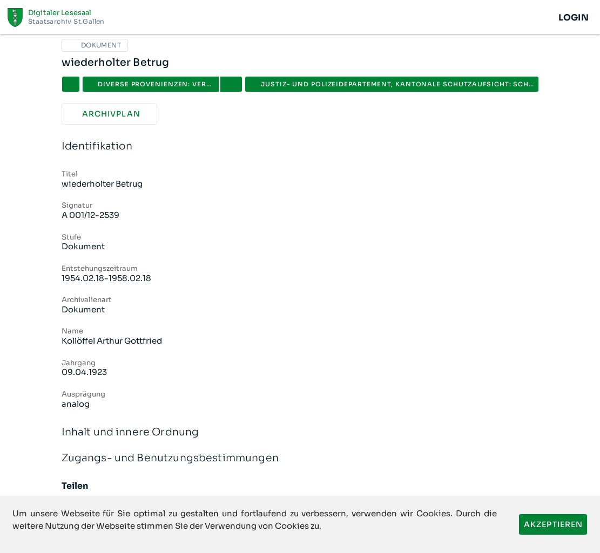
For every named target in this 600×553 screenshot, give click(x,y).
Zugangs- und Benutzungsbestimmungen (300, 458)
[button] (231, 84)
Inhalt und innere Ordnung (300, 432)
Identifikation (300, 146)
